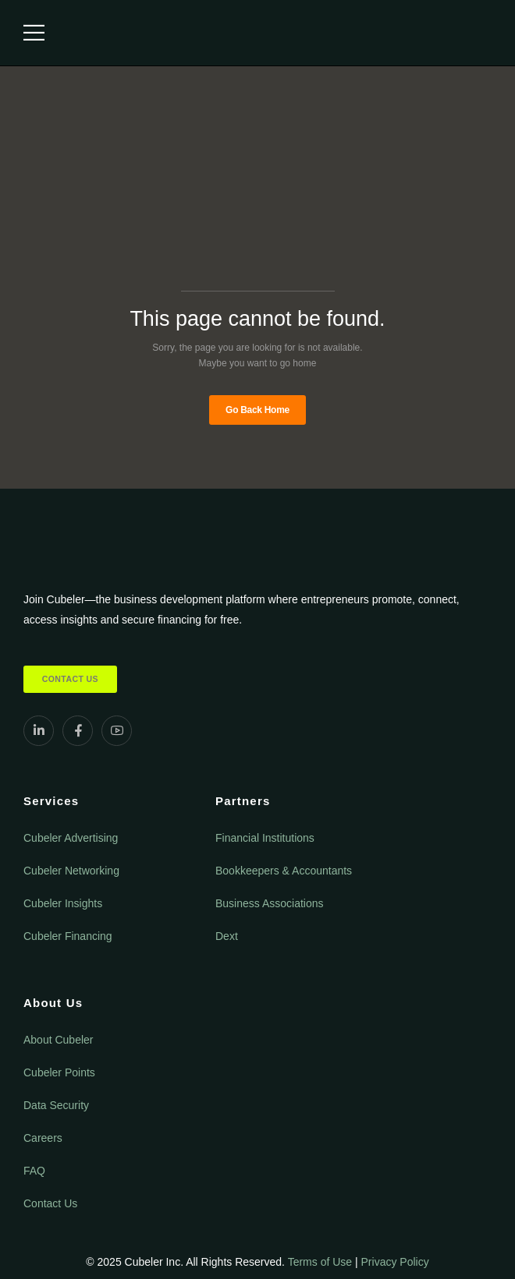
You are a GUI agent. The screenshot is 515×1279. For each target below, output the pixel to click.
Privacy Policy (395, 1262)
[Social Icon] (38, 730)
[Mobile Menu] (33, 33)
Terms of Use (320, 1262)
